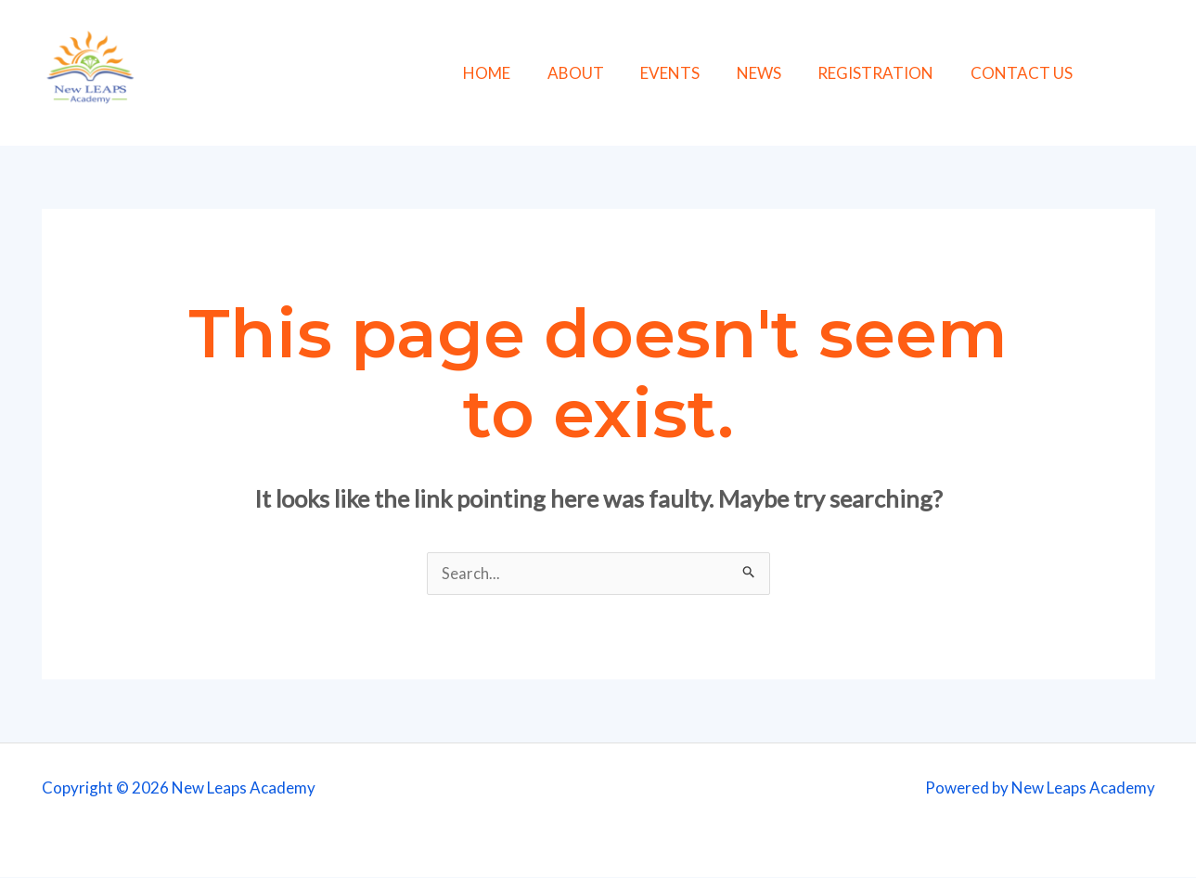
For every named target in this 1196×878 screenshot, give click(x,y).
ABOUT (613, 73)
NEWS (786, 73)
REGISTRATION (898, 73)
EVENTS (702, 73)
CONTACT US (1038, 73)
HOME (529, 73)
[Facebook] (1115, 75)
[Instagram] (1157, 75)
